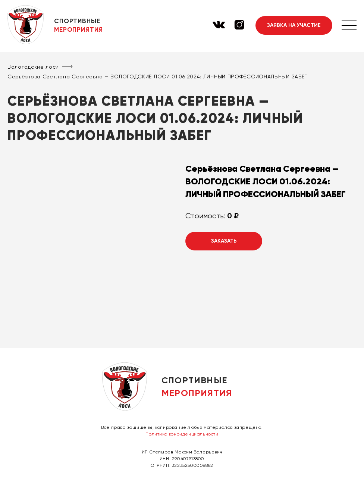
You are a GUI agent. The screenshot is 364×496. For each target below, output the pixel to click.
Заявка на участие (294, 25)
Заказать (224, 241)
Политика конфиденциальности (181, 434)
